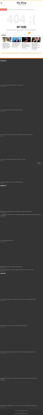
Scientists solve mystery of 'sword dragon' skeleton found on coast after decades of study (20, 9)
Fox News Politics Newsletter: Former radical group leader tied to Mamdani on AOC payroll (18, 405)
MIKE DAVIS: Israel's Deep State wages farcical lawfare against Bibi (16, 45)
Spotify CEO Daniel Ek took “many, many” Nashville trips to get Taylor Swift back (16, 134)
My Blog (21, 2)
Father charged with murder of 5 (6, 240)
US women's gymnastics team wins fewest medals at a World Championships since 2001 (26, 45)
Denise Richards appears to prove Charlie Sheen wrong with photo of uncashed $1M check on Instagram (36, 46)
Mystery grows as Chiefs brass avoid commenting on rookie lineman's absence (16, 211)
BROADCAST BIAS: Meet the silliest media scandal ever (11, 266)
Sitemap (26, 410)
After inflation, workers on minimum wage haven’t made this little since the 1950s (16, 269)
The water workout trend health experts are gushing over (12, 85)
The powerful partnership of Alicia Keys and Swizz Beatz (11, 109)
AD (19, 410)
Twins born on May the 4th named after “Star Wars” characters (13, 159)
